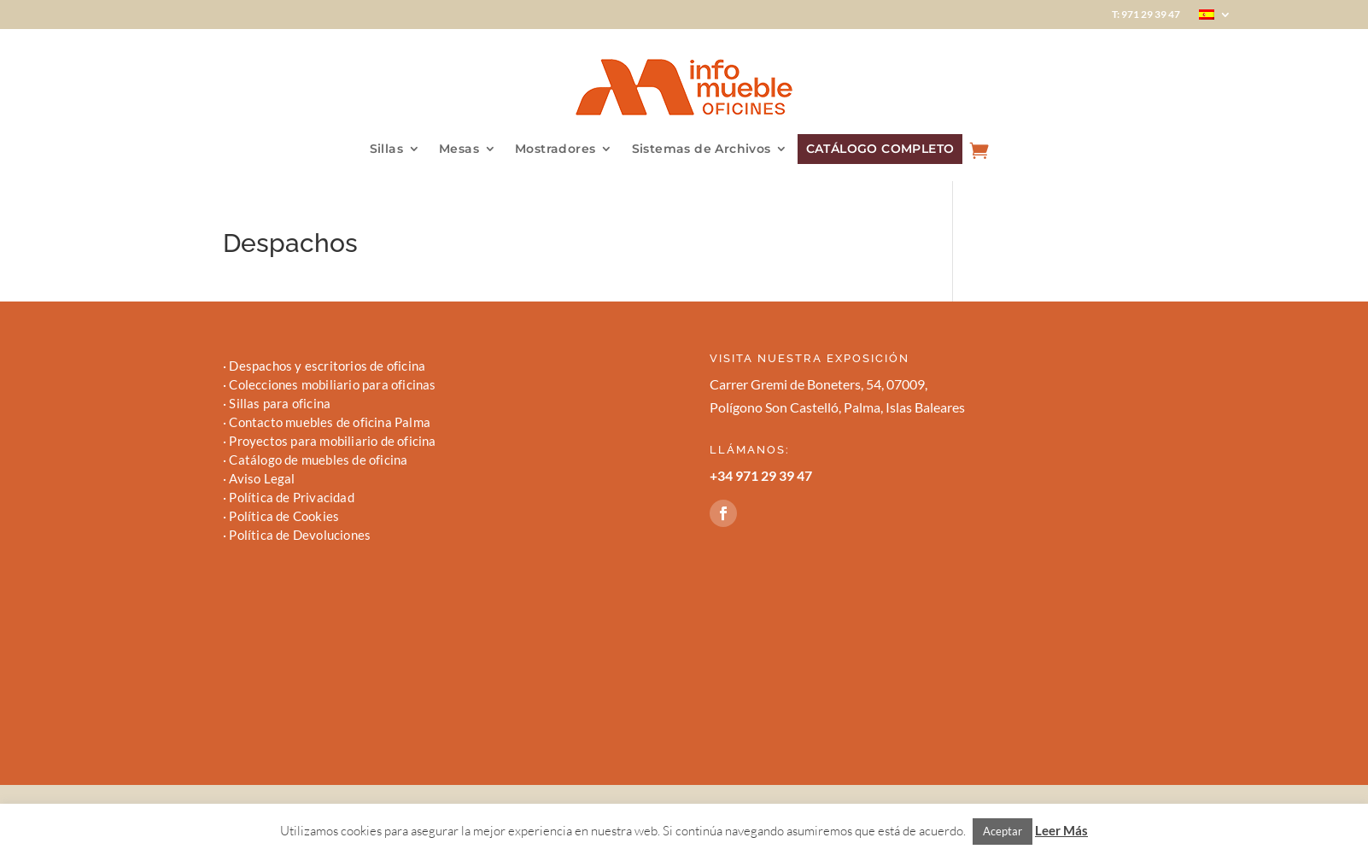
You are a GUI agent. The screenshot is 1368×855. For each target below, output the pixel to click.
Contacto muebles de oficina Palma (329, 422)
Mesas (459, 149)
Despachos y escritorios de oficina (327, 366)
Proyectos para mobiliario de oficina (332, 441)
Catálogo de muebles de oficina (318, 460)
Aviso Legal (262, 478)
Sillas (386, 149)
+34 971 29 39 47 (761, 475)
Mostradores (555, 149)
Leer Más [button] (1061, 830)
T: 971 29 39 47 (1146, 14)
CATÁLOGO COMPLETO (880, 149)
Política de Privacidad (291, 497)
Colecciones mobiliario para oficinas (332, 384)
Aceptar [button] (1002, 831)
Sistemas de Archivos (701, 149)
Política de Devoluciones (300, 535)
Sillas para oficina (279, 403)
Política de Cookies (284, 516)
